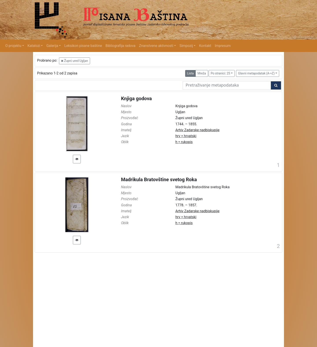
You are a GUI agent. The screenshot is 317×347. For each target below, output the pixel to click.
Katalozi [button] (34, 46)
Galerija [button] (52, 46)
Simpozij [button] (186, 46)
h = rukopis (184, 142)
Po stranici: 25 (220, 73)
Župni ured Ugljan (74, 61)
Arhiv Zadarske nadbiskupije (197, 130)
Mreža (201, 73)
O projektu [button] (13, 46)
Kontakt (205, 46)
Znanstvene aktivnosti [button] (156, 46)
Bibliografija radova (120, 46)
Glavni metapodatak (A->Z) (256, 73)
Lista (190, 73)
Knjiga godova (136, 98)
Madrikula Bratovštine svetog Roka (159, 179)
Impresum (223, 46)
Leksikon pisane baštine (83, 46)
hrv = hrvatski (185, 136)
